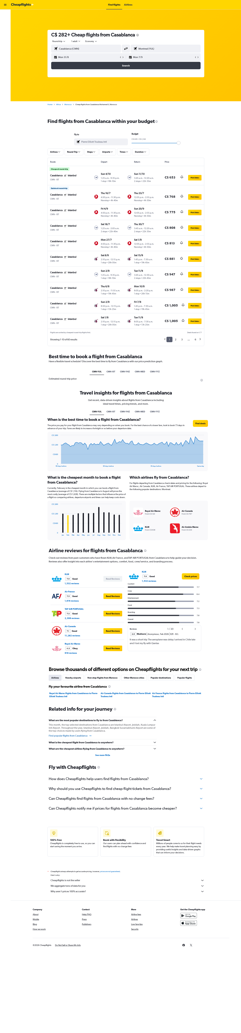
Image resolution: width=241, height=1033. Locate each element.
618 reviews (71, 653)
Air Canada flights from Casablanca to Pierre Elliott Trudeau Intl (126, 695)
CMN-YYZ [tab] (155, 371)
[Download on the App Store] (188, 923)
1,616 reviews (72, 601)
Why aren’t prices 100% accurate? (127, 891)
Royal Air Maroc (72, 644)
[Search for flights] (5, 14)
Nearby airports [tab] (73, 678)
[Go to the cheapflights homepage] (22, 4)
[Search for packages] (5, 33)
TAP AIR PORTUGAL (74, 609)
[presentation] (137, 35)
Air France (70, 591)
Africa (58, 104)
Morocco (68, 104)
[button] (5, 4)
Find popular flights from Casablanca (70, 735)
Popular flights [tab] (184, 678)
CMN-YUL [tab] (97, 371)
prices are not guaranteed (110, 871)
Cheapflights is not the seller (127, 880)
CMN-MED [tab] (140, 371)
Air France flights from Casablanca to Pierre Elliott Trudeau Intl (176, 695)
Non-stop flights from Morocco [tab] (102, 678)
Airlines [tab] (55, 678)
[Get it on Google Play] (188, 915)
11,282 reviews (72, 635)
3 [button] (182, 339)
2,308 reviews (72, 618)
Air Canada (70, 626)
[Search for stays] (5, 21)
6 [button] (195, 339)
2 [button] (175, 339)
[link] (190, 576)
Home (49, 104)
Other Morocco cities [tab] (134, 678)
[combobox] (59, 41)
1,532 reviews (72, 583)
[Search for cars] (5, 27)
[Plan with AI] (5, 40)
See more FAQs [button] (102, 755)
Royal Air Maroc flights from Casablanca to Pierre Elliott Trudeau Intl (73, 695)
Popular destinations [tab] (161, 678)
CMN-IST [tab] (111, 371)
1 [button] (169, 339)
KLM (67, 574)
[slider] (178, 143)
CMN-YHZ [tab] (125, 371)
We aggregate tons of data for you (127, 886)
